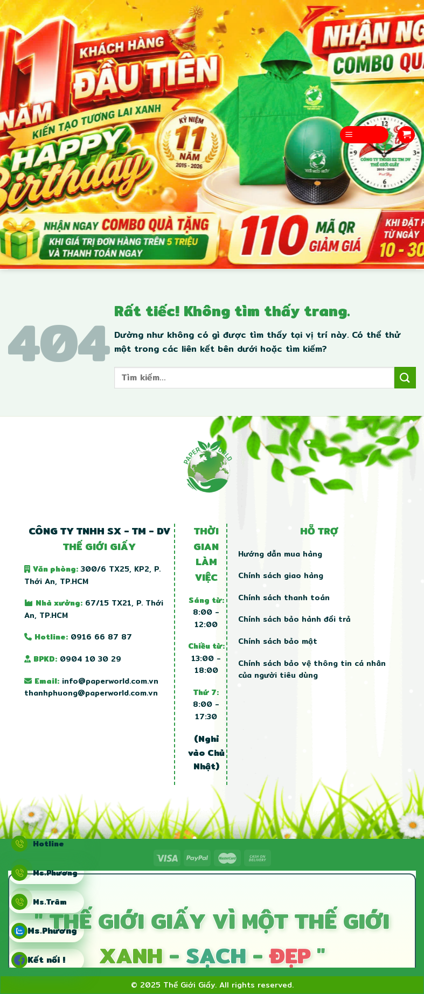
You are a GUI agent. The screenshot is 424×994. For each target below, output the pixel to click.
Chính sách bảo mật (277, 641)
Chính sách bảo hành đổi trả (294, 619)
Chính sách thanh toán (284, 597)
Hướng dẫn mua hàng (280, 554)
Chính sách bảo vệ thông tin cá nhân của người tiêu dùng (312, 669)
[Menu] (364, 135)
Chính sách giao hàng (280, 575)
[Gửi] (405, 377)
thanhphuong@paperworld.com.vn (91, 693)
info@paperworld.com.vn (110, 681)
